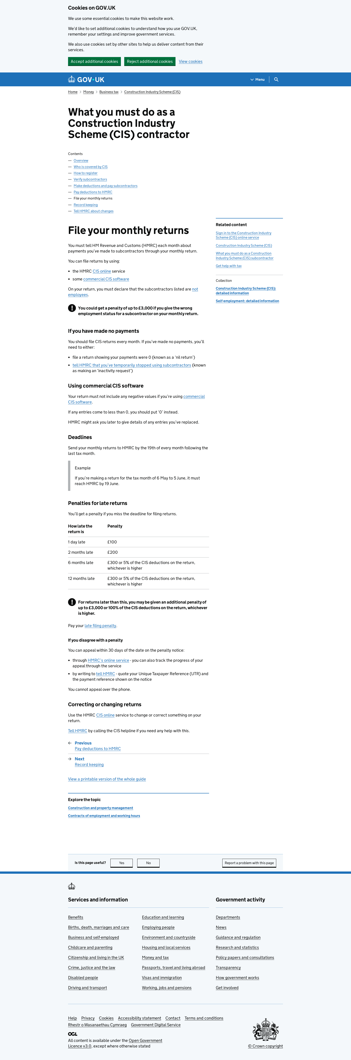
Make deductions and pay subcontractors (105, 186)
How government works (237, 977)
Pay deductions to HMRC (93, 192)
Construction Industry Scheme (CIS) (152, 92)
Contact (172, 1018)
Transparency (228, 967)
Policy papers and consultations (245, 957)
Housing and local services (166, 947)
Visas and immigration (162, 977)
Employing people (158, 927)
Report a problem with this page (249, 863)
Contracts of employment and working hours (104, 816)
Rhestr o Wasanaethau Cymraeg (97, 1024)
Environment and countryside (168, 937)
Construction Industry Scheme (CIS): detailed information (246, 290)
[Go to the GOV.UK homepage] (86, 79)
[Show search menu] (276, 79)
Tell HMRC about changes (93, 211)
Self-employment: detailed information (247, 301)
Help (72, 1018)
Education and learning (163, 917)
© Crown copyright (265, 1046)
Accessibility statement (139, 1018)
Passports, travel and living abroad (173, 967)
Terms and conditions (204, 1018)
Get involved (227, 987)
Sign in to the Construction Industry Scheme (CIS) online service (243, 235)
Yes (126, 863)
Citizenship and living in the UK (96, 957)
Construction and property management (100, 808)
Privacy (88, 1018)
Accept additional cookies (94, 61)
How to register (86, 173)
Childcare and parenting (90, 947)
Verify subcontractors (90, 179)
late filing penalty (100, 625)
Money (88, 92)
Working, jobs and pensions (167, 987)
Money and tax (155, 957)
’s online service (108, 660)
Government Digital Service (156, 1024)
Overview (81, 160)
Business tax (108, 92)
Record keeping (86, 205)
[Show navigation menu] (257, 79)
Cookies (106, 1018)
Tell (77, 730)
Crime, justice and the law (91, 967)
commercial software (106, 279)
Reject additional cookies (150, 61)
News (221, 927)
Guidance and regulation (238, 937)
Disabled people (83, 977)
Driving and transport (87, 987)
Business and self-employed (93, 937)
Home (72, 92)
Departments (228, 917)
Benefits (75, 917)
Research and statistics (237, 947)
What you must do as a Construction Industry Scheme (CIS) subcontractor (245, 255)
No (153, 863)
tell (105, 673)
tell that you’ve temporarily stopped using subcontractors (132, 365)
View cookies (191, 61)
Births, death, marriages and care (98, 927)
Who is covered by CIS (91, 167)
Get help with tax (229, 266)
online (102, 271)
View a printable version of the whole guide (107, 779)
